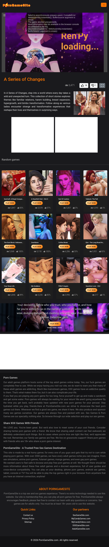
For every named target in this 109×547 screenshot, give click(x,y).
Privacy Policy (28, 518)
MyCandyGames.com (80, 518)
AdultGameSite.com (81, 529)
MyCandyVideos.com (81, 522)
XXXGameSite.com (81, 525)
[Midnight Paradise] (54, 327)
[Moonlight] (49, 327)
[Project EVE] (59, 327)
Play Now (10, 203)
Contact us (28, 515)
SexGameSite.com (81, 515)
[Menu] (104, 5)
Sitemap (28, 522)
